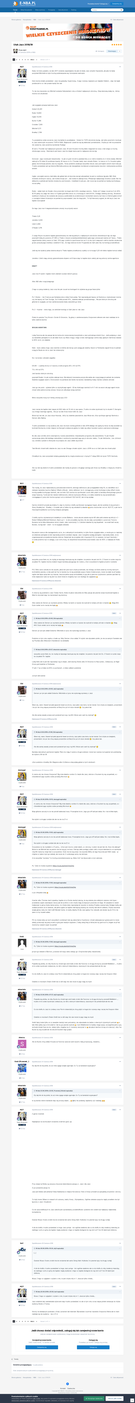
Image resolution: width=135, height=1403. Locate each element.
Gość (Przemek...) (22, 1061)
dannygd (21, 770)
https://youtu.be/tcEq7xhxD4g (63, 866)
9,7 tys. (22, 572)
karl (21, 1243)
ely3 (24, 50)
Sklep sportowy (40, 10)
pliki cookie (36, 1398)
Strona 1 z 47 (44, 59)
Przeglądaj (51, 10)
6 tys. (22, 786)
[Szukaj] (100, 9)
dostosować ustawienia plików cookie (23, 1400)
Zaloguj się (93, 1347)
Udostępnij (100, 51)
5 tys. (22, 605)
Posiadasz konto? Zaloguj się (98, 4)
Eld (21, 589)
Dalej (32, 59)
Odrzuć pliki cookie (115, 1398)
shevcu (22, 1037)
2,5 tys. (22, 1054)
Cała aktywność (63, 10)
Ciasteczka (71, 1388)
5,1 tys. (22, 1078)
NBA (33, 52)
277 (22, 500)
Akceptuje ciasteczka (94, 1398)
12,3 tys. (22, 85)
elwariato (22, 555)
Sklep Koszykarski (26, 10)
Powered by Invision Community (67, 1392)
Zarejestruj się (117, 3)
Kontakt (63, 1388)
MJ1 (21, 483)
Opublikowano (42, 67)
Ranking (73, 10)
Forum (15, 10)
